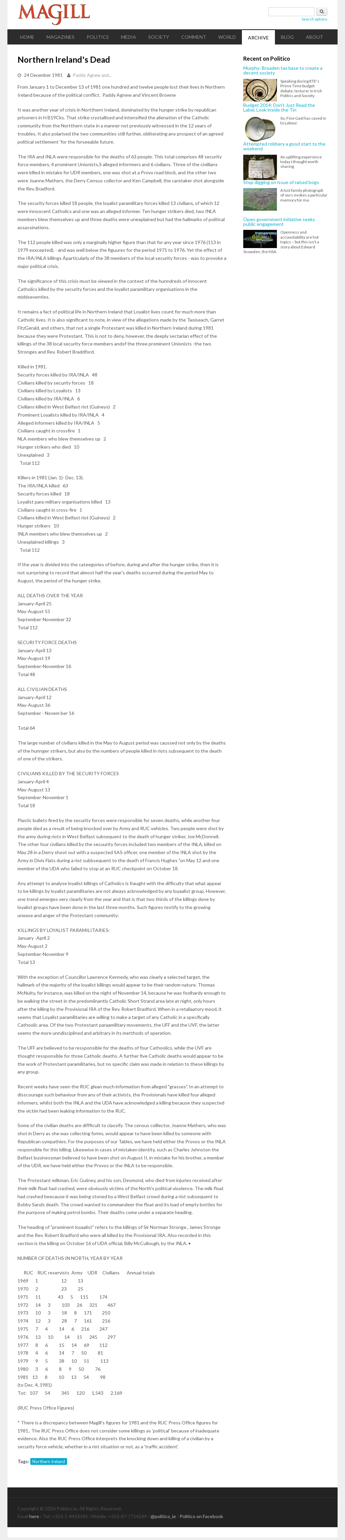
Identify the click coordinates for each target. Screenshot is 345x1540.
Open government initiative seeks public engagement (279, 222)
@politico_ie (163, 1516)
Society (158, 37)
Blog (287, 37)
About (314, 37)
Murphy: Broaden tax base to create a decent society (282, 71)
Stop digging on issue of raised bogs (281, 182)
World (227, 37)
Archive (258, 37)
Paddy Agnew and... (92, 75)
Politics (98, 37)
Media (128, 37)
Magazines (60, 37)
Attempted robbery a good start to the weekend (284, 146)
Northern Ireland (48, 1461)
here (34, 1516)
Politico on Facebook (201, 1516)
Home (27, 37)
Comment (193, 37)
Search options (314, 19)
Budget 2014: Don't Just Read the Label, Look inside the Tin (279, 108)
